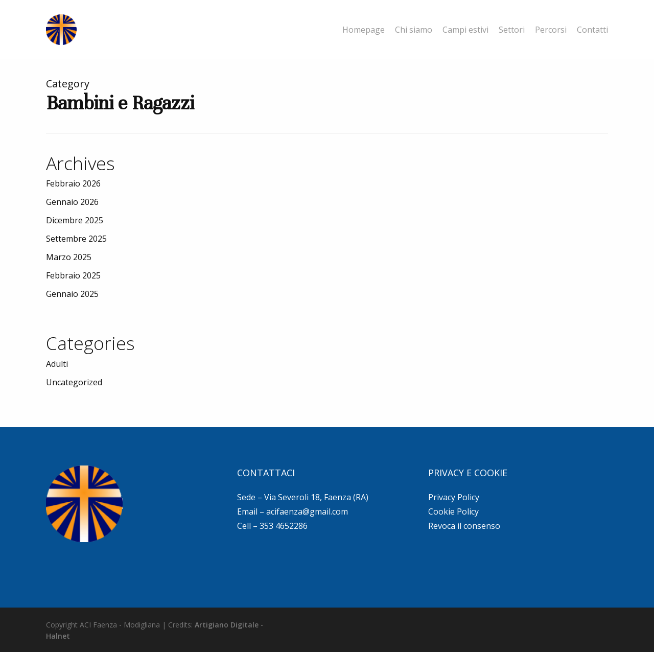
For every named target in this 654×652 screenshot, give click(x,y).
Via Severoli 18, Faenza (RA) (316, 497)
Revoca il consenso (464, 525)
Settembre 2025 (76, 238)
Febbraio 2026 (73, 183)
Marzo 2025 (68, 257)
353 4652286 (284, 525)
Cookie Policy (453, 511)
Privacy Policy (453, 497)
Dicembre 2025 (74, 220)
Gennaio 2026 (72, 201)
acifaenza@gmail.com (307, 511)
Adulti (57, 363)
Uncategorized (74, 382)
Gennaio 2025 (72, 293)
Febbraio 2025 (73, 275)
